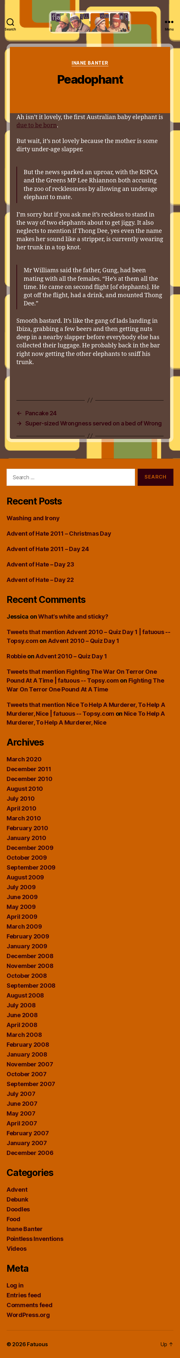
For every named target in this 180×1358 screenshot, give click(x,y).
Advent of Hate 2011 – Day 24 (48, 548)
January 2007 (27, 1143)
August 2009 (25, 877)
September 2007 (31, 1083)
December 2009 (30, 847)
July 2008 (21, 1005)
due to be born (36, 125)
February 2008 (28, 1044)
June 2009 (22, 897)
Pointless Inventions (35, 1238)
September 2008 (31, 985)
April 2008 (22, 1024)
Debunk (17, 1199)
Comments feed (30, 1305)
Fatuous (37, 1344)
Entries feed (24, 1295)
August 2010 (25, 788)
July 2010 (21, 798)
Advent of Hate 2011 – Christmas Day (59, 533)
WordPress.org (28, 1314)
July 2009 (21, 887)
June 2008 (22, 1015)
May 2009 (21, 906)
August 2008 (25, 995)
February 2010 (27, 828)
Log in (15, 1285)
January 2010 (26, 837)
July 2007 (21, 1093)
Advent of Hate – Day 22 (40, 579)
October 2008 (27, 975)
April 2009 (22, 916)
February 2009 (28, 936)
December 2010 (30, 778)
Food (13, 1219)
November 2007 (30, 1064)
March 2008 (24, 1034)
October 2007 (27, 1074)
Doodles (18, 1209)
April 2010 (21, 808)
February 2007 (28, 1133)
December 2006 (30, 1152)
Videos (16, 1248)
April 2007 (22, 1123)
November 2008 (30, 965)
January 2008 (27, 1054)
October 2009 (27, 857)
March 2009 (24, 926)
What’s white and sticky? (73, 616)
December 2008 (30, 956)
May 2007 (21, 1113)
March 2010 (24, 818)
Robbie (16, 656)
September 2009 (31, 867)
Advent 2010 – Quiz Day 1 (84, 640)
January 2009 (27, 946)
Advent (17, 1189)
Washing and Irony (33, 518)
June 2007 (22, 1103)
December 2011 (29, 769)
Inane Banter (90, 63)
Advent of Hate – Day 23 (40, 564)
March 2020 (24, 759)
